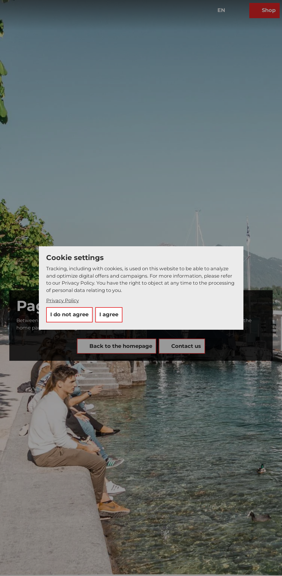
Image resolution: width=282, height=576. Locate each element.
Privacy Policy (62, 300)
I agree (108, 314)
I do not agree (69, 314)
